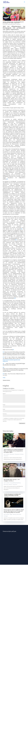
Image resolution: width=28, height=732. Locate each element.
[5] (13, 349)
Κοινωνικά (10, 24)
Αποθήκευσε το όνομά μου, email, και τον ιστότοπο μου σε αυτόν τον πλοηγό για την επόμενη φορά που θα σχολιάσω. (13, 420)
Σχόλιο (4, 393)
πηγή (4, 377)
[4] (15, 298)
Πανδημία (6, 516)
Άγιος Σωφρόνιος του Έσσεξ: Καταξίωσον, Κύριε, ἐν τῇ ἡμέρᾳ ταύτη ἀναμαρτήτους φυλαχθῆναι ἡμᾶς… (13, 451)
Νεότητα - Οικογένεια (16, 24)
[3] (16, 239)
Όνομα (4, 404)
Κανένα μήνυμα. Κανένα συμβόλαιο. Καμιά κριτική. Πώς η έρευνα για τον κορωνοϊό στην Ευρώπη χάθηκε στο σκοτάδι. (14, 511)
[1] (7, 179)
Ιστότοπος (5, 413)
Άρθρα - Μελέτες (13, 514)
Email (4, 409)
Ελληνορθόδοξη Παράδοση (15, 482)
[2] (21, 229)
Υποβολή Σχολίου (22, 423)
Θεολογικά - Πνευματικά (15, 454)
